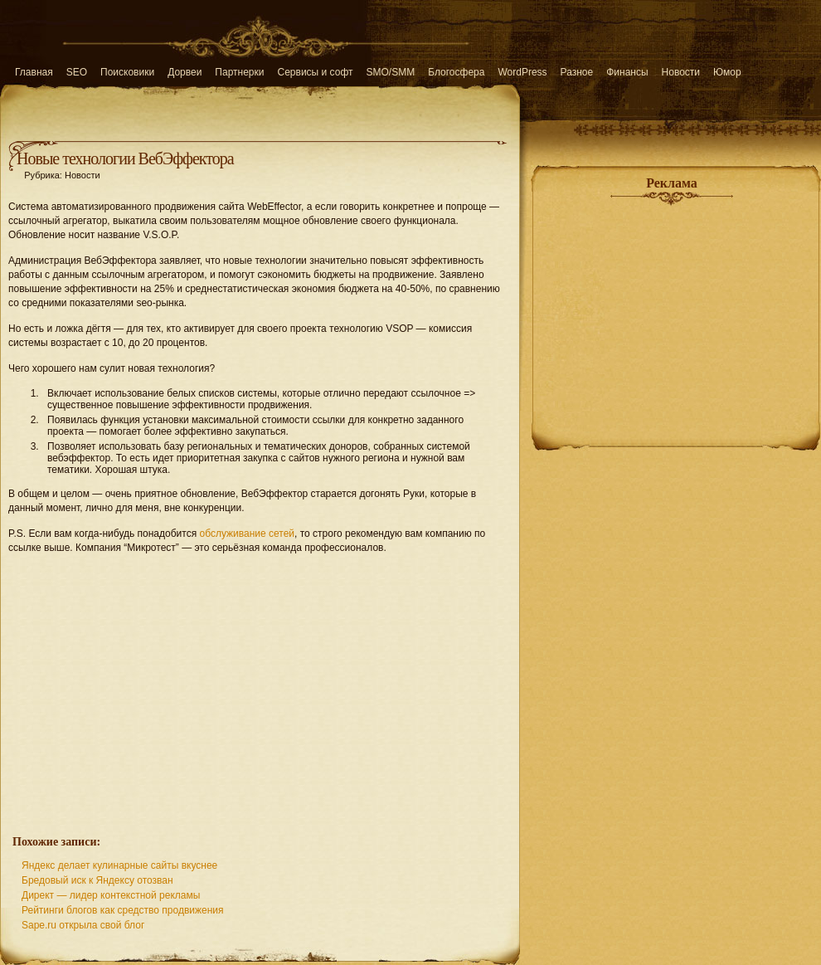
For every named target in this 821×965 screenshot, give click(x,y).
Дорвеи (185, 72)
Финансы (627, 72)
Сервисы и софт (315, 72)
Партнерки (239, 72)
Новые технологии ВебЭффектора (125, 158)
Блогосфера (456, 72)
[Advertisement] (260, 685)
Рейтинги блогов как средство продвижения (123, 910)
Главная (34, 72)
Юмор (727, 72)
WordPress (522, 72)
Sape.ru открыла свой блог (83, 925)
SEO (76, 72)
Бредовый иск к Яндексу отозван (97, 880)
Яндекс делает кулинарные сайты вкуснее (119, 865)
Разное (577, 72)
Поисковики (127, 72)
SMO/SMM (391, 72)
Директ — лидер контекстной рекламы (111, 895)
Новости (681, 72)
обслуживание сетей (246, 533)
